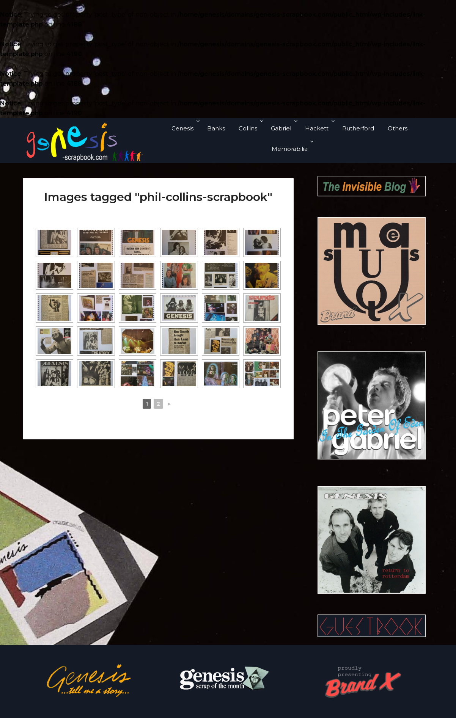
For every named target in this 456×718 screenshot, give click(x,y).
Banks (216, 128)
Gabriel (281, 128)
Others (397, 128)
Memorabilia (290, 148)
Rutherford (358, 128)
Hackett (317, 128)
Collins (248, 128)
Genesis (182, 128)
